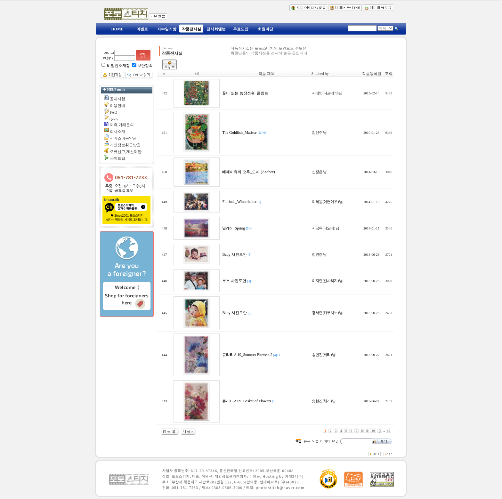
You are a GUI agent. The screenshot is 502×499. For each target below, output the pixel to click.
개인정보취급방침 (125, 145)
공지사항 (117, 99)
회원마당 (265, 29)
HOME (117, 29)
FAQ (113, 112)
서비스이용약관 (123, 138)
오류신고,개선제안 (126, 151)
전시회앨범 (216, 29)
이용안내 (117, 105)
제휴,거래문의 (122, 125)
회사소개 (117, 131)
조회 (389, 73)
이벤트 (142, 29)
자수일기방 (166, 29)
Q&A (113, 119)
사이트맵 (117, 158)
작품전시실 (191, 29)
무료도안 (240, 29)
